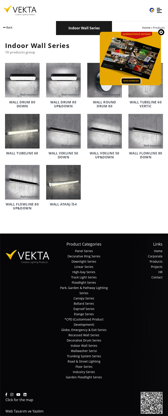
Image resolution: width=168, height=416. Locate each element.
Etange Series (84, 314)
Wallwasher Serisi (84, 351)
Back (7, 27)
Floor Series (84, 367)
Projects (157, 267)
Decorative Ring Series (84, 256)
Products (156, 261)
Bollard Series (84, 303)
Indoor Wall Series (84, 345)
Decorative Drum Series (84, 340)
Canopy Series (84, 298)
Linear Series (83, 267)
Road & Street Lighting (84, 361)
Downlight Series (84, 261)
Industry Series (84, 372)
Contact (157, 277)
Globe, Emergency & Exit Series (84, 330)
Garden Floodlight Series (84, 377)
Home (146, 28)
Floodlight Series (84, 282)
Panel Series (84, 251)
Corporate (155, 256)
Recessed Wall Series (83, 335)
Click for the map (19, 399)
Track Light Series (84, 277)
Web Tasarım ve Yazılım (24, 411)
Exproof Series (84, 309)
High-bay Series (83, 272)
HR (160, 272)
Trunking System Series (84, 356)
